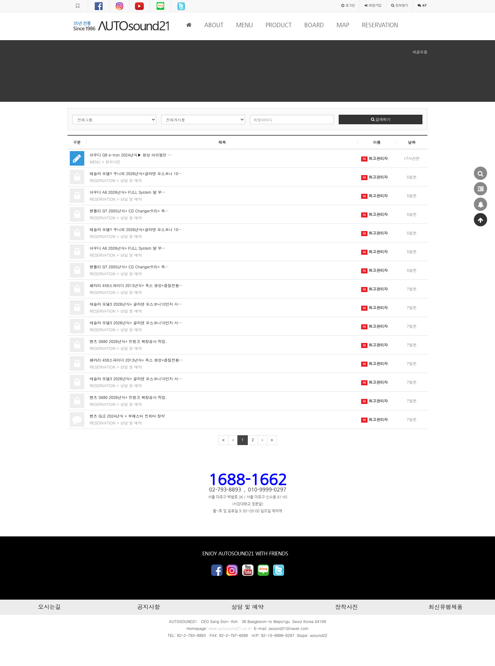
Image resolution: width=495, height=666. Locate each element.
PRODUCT (278, 24)
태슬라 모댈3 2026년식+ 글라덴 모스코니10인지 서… (136, 304)
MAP (343, 24)
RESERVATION (380, 24)
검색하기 (381, 119)
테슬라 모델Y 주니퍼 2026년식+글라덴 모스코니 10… (136, 173)
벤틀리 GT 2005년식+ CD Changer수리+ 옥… (129, 210)
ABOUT (214, 24)
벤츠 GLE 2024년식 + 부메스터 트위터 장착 (127, 416)
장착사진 (113, 161)
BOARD (314, 24)
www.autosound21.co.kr (229, 628)
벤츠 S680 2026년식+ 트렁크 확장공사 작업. (128, 341)
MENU (244, 24)
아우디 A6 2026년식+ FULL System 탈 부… (127, 192)
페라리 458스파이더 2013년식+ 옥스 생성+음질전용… (136, 285)
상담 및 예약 (131, 180)
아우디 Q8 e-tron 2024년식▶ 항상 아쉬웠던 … (130, 154)
